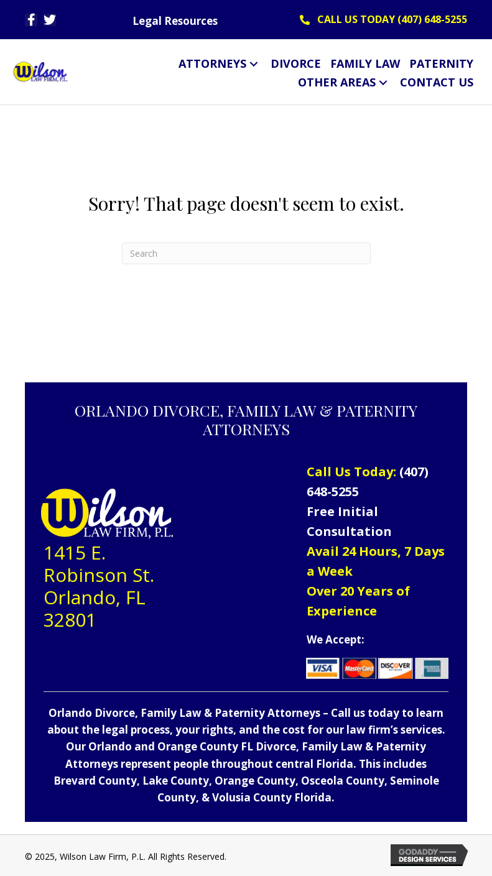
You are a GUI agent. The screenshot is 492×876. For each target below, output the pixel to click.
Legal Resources (175, 21)
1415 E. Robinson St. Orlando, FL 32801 (99, 586)
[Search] (246, 253)
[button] (31, 20)
